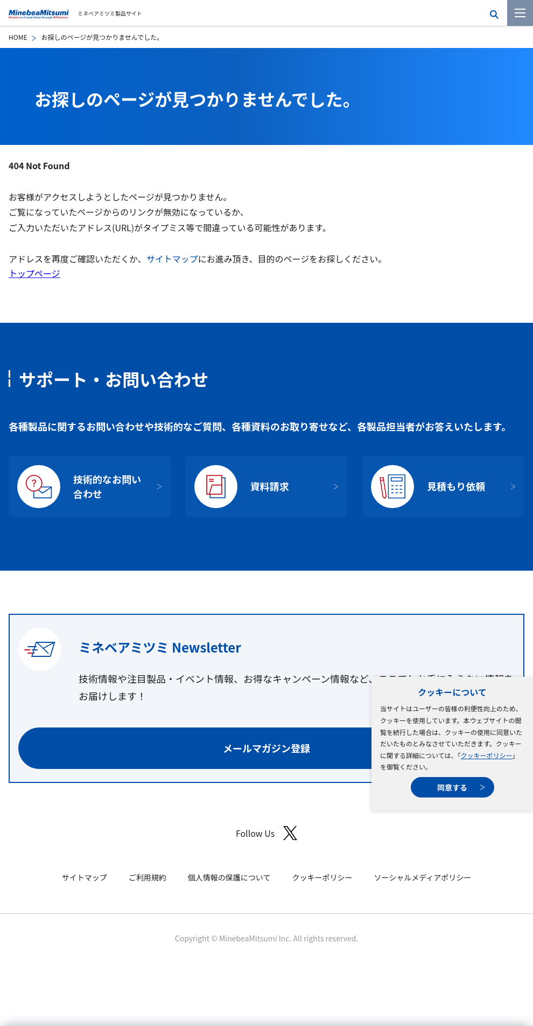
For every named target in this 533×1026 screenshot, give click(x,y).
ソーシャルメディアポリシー (422, 877)
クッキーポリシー (486, 755)
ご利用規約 (147, 877)
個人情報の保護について (229, 877)
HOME (18, 36)
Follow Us (266, 833)
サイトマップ (172, 258)
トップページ (34, 273)
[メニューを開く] (520, 13)
